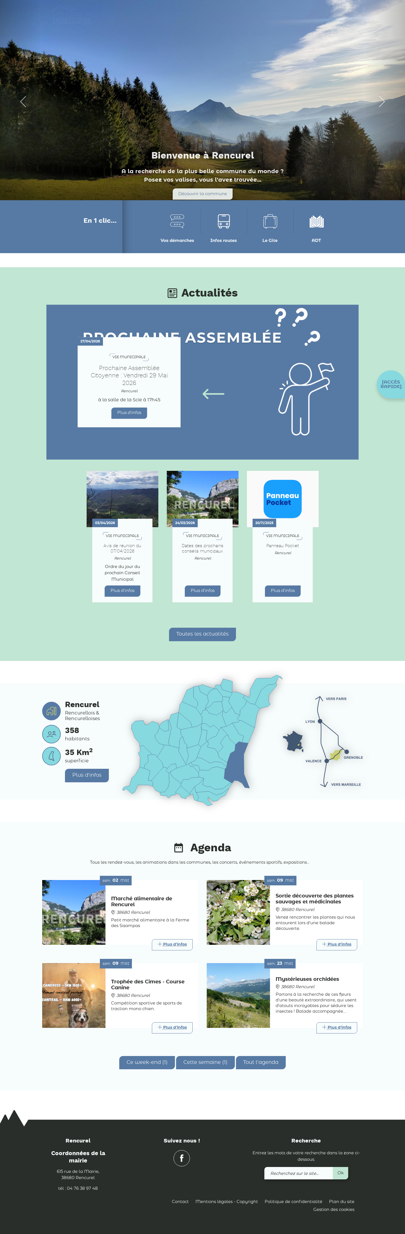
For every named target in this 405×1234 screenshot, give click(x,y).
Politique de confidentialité (293, 1202)
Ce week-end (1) (147, 1062)
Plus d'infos (129, 413)
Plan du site (341, 1202)
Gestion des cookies (333, 1210)
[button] (391, 384)
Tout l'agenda (260, 1062)
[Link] (172, 944)
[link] (343, 14)
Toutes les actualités (202, 634)
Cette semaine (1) (205, 1062)
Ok (341, 1173)
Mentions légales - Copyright (226, 1202)
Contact (180, 1202)
